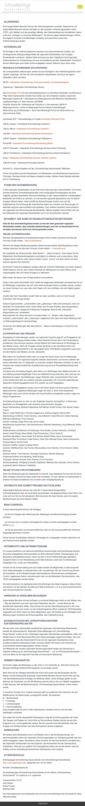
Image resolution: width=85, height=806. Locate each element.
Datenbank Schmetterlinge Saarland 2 (33, 129)
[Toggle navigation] (80, 7)
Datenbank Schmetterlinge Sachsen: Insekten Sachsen (33, 158)
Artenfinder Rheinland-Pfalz (53, 119)
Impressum (43, 803)
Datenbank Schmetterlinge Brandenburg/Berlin (33, 143)
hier (39, 477)
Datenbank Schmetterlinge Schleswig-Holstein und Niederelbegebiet (39, 82)
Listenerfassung (58, 248)
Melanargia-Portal (14, 93)
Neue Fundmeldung (33, 241)
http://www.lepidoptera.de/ (14, 763)
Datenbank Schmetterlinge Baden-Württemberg (32, 134)
